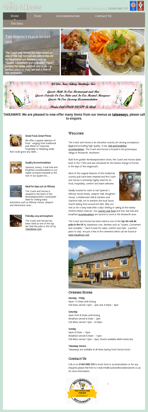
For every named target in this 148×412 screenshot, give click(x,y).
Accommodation (68, 16)
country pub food (107, 211)
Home (15, 16)
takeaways (120, 115)
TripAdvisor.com (33, 229)
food (70, 146)
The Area (17, 23)
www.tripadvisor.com (78, 235)
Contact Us (103, 16)
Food (37, 16)
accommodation (86, 214)
